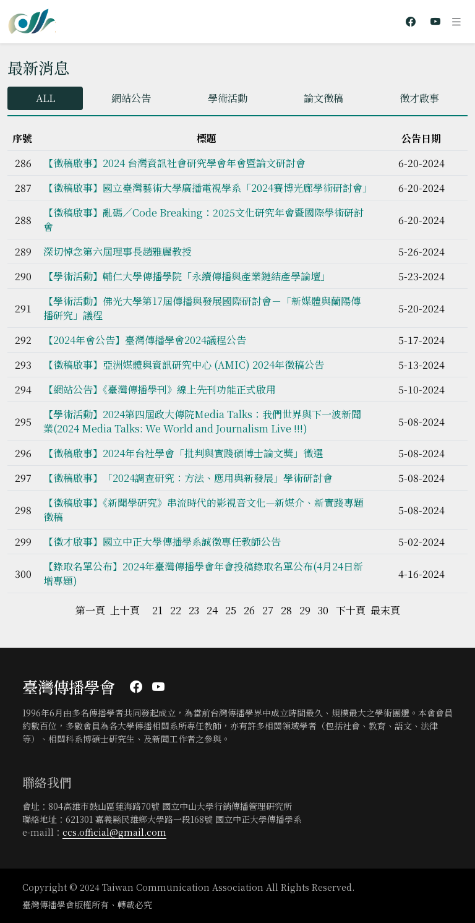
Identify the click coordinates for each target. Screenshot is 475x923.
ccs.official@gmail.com (114, 832)
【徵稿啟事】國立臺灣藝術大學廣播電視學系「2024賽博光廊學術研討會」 (207, 188)
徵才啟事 (419, 98)
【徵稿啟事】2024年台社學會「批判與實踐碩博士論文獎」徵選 (183, 453)
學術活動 (227, 98)
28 (286, 610)
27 (267, 610)
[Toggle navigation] (456, 21)
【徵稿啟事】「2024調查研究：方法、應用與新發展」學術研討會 (188, 478)
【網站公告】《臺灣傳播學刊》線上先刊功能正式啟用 (159, 389)
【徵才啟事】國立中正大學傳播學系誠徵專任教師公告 (162, 541)
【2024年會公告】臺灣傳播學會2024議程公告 (144, 340)
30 (323, 610)
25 (230, 610)
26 (249, 610)
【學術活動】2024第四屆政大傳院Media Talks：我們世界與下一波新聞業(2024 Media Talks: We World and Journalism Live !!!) (202, 421)
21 (157, 610)
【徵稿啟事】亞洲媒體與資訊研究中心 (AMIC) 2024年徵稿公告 (183, 365)
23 (194, 610)
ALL (45, 98)
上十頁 (125, 610)
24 (212, 610)
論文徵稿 (323, 98)
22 (175, 610)
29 (304, 610)
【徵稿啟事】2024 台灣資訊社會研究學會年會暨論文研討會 (174, 163)
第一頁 (90, 610)
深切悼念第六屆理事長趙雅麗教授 (117, 251)
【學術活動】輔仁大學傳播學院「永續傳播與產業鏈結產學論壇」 (186, 276)
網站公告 (131, 98)
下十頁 (351, 610)
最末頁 (385, 610)
